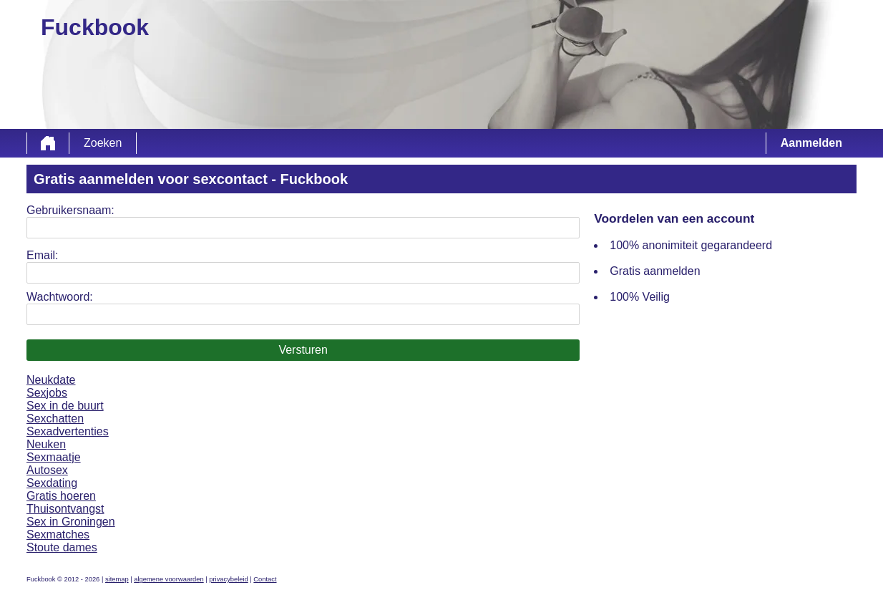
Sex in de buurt (65, 406)
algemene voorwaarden (169, 579)
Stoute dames (61, 547)
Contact (264, 579)
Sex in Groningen (70, 522)
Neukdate (51, 380)
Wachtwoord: (59, 297)
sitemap (117, 579)
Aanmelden (811, 143)
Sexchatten (55, 418)
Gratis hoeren (61, 496)
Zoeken (103, 143)
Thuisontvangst (65, 509)
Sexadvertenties (67, 431)
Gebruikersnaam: (70, 210)
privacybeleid (228, 579)
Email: (42, 255)
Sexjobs (46, 393)
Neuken (46, 444)
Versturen (302, 350)
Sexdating (51, 483)
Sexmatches (57, 534)
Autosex (47, 470)
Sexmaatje (53, 457)
